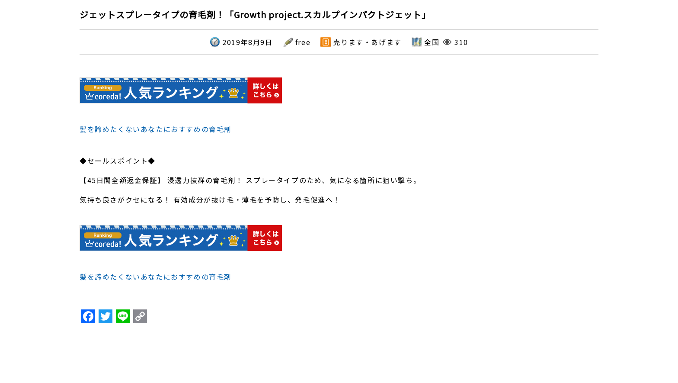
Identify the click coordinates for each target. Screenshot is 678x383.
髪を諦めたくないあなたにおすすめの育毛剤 (156, 129)
